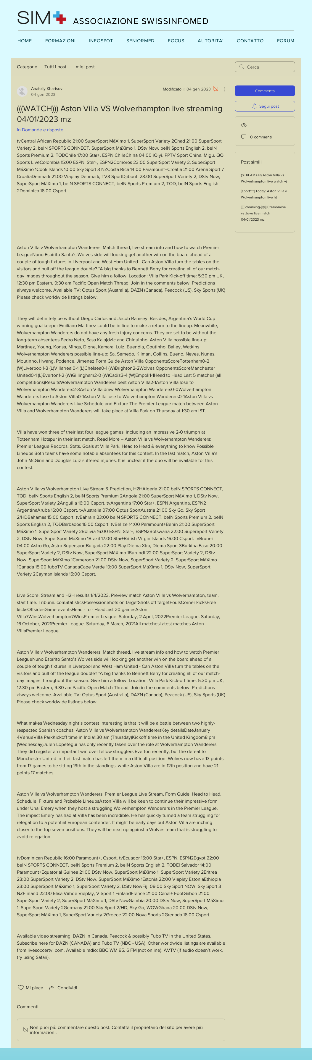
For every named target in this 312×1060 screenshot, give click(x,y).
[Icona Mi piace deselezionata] (21, 987)
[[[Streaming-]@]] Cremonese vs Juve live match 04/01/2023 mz (263, 213)
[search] (265, 67)
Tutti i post (55, 66)
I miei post (84, 66)
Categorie (27, 66)
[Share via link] (62, 987)
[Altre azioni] (221, 89)
